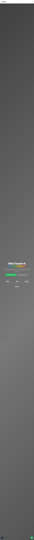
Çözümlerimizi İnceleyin (23, 274)
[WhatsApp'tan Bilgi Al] (32, 538)
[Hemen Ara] (2, 538)
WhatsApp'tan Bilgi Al (11, 274)
